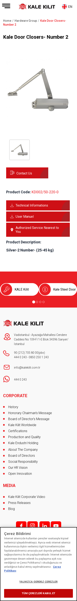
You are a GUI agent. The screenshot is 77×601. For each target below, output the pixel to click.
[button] (38, 121)
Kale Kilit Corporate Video (26, 497)
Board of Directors (21, 456)
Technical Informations (32, 205)
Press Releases (19, 503)
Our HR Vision (18, 468)
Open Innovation (20, 474)
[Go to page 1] (33, 301)
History (13, 407)
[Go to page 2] (37, 302)
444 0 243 (20, 357)
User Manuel (25, 217)
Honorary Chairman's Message (30, 413)
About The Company (23, 450)
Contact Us (24, 173)
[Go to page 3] (40, 302)
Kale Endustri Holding (23, 443)
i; (32, 526)
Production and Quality (24, 437)
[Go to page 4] (44, 302)
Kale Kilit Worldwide (22, 425)
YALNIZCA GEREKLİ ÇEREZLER (38, 581)
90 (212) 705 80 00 (26, 352)
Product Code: (18, 192)
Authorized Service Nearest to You (37, 230)
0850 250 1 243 (39, 357)
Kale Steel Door (64, 289)
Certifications (17, 431)
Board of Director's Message (28, 419)
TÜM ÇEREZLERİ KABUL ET (38, 593)
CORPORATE (15, 396)
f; (21, 526)
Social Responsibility (23, 462)
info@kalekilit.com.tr (27, 367)
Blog (11, 509)
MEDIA (9, 485)
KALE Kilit (22, 289)
